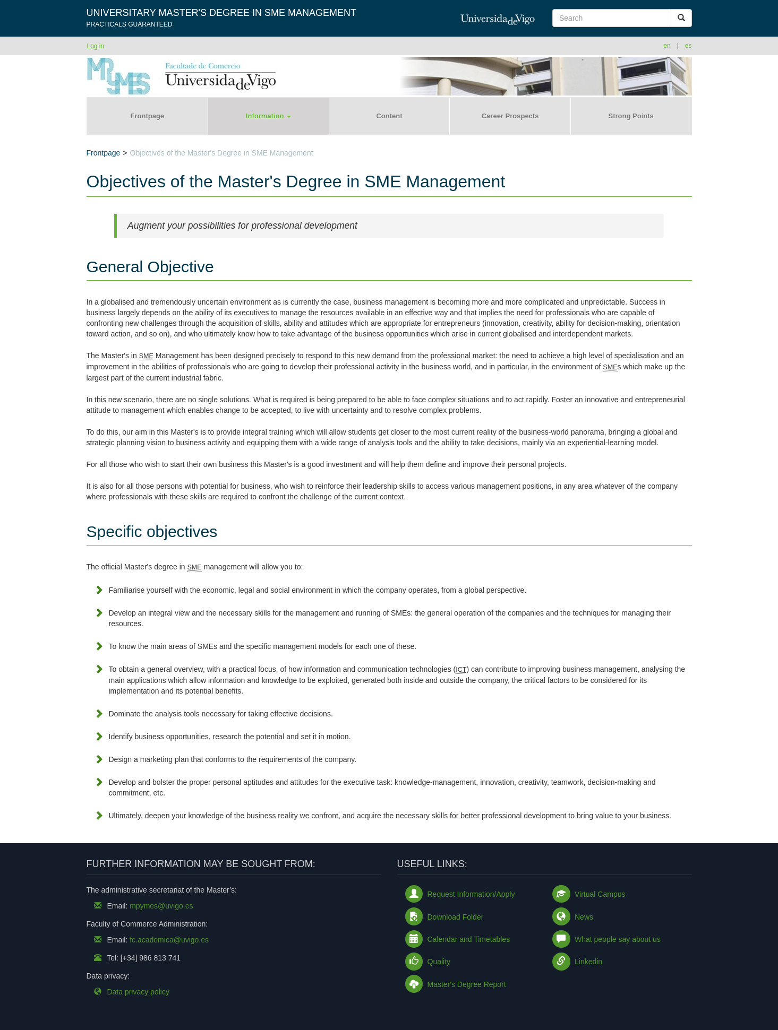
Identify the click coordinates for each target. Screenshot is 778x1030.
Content (389, 116)
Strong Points (631, 116)
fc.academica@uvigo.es (169, 940)
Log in (96, 46)
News (584, 917)
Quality (439, 961)
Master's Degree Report (467, 984)
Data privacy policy (138, 992)
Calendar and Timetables (469, 939)
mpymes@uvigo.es (161, 906)
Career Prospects (510, 116)
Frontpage (148, 116)
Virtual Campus (600, 894)
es (688, 45)
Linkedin (588, 961)
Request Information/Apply (471, 894)
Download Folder (456, 917)
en (666, 45)
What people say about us (618, 939)
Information (268, 116)
